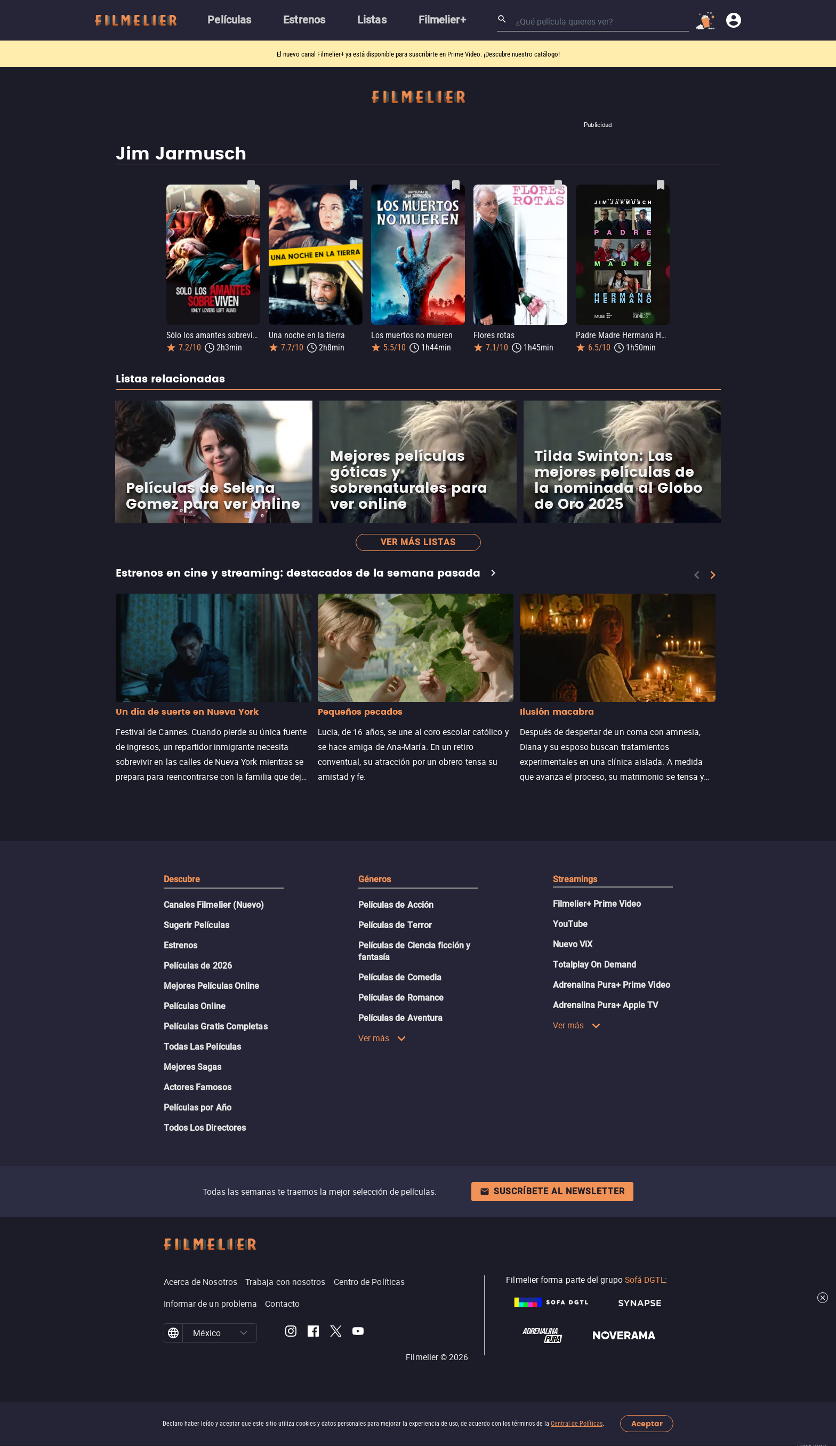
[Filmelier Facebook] (313, 1332)
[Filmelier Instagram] (290, 1332)
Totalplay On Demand (595, 965)
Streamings (575, 879)
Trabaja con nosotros (285, 1282)
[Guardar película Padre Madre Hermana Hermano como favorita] (660, 185)
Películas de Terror (395, 925)
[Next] (713, 575)
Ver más (382, 1038)
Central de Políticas (576, 1423)
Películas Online (195, 1006)
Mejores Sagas (193, 1067)
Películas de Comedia (400, 977)
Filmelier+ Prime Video (597, 904)
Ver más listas (418, 542)
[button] (243, 1333)
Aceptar (647, 1424)
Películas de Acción (396, 905)
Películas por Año (197, 1108)
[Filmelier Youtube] (358, 1332)
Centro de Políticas (369, 1282)
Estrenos (181, 945)
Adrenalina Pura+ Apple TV (605, 1005)
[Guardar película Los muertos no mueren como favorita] (455, 185)
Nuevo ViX (573, 944)
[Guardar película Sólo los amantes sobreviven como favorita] (251, 185)
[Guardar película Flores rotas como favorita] (558, 185)
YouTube (570, 924)
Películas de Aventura (400, 1018)
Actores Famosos (197, 1087)
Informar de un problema (211, 1303)
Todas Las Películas (203, 1047)
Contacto (282, 1303)
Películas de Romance (401, 998)
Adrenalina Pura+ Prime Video (611, 985)
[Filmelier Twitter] (335, 1332)
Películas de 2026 (198, 966)
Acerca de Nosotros (200, 1282)
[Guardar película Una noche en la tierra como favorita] (353, 185)
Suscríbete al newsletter (552, 1191)
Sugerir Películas (196, 925)
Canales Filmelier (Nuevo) (214, 905)
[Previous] (697, 575)
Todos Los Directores (205, 1128)
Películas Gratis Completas (216, 1026)
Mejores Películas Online (212, 986)
